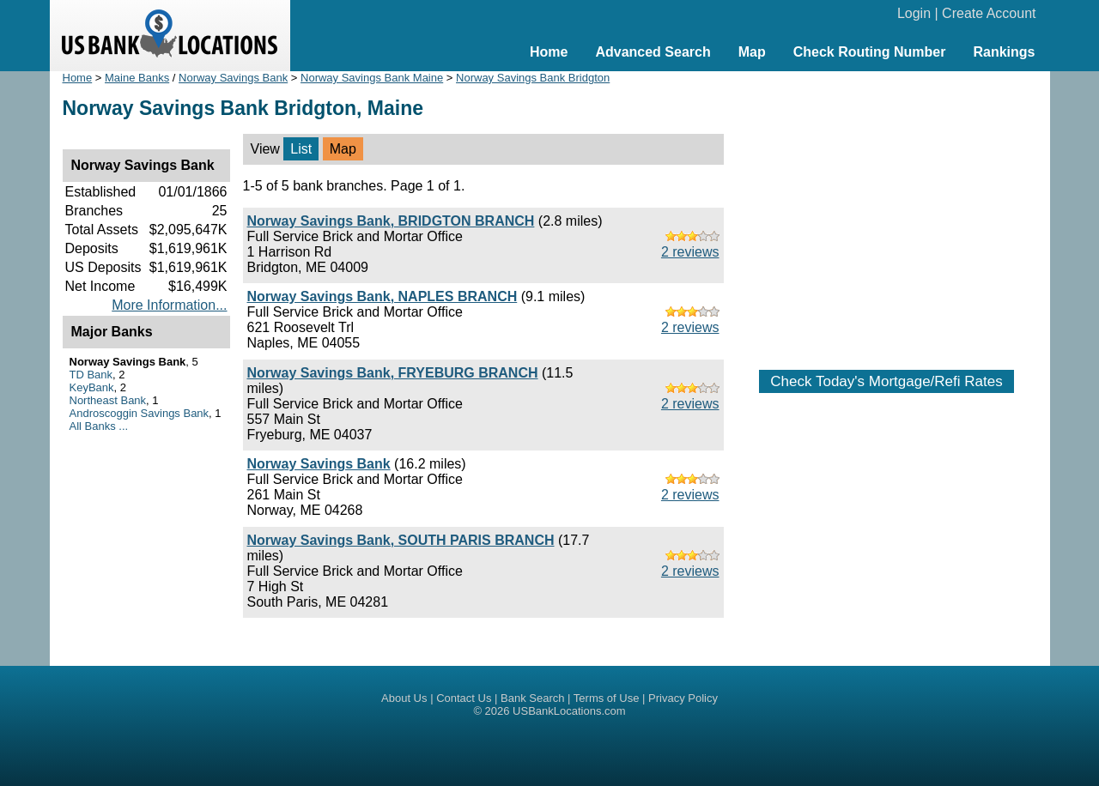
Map (752, 52)
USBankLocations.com (569, 710)
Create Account (988, 13)
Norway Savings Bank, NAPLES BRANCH (382, 296)
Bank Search (532, 698)
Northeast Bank (108, 400)
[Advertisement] (887, 212)
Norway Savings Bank (233, 77)
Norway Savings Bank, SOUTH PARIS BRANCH (401, 540)
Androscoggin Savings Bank (139, 413)
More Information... (169, 305)
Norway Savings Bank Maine (372, 77)
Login (914, 13)
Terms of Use (607, 698)
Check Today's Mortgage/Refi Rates (886, 381)
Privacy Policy (683, 698)
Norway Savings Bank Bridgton (533, 77)
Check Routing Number (869, 52)
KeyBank (92, 387)
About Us (404, 698)
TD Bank (91, 374)
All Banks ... (99, 426)
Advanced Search (652, 52)
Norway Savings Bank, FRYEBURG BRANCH (392, 373)
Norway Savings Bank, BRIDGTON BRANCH (391, 221)
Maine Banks (137, 77)
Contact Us (463, 698)
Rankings (1004, 52)
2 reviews (690, 252)
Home (549, 52)
